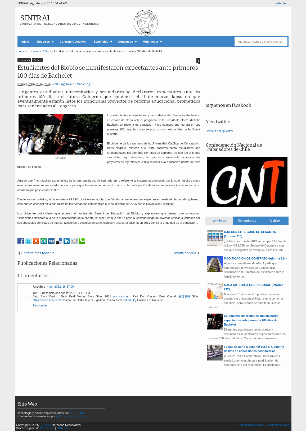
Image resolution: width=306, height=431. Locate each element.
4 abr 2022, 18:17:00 (60, 286)
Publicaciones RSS (251, 424)
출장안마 (184, 296)
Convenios (125, 41)
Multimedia (150, 41)
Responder (40, 305)
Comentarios (247, 220)
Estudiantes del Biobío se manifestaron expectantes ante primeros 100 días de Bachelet (107, 72)
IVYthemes (47, 428)
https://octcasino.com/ (47, 300)
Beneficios (100, 41)
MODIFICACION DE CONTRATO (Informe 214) (255, 258)
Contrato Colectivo (73, 41)
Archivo (275, 220)
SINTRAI (35, 18)
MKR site (63, 428)
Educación (24, 60)
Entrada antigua (184, 253)
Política (37, 60)
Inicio (25, 41)
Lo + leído (219, 220)
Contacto (279, 3)
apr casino (120, 296)
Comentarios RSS (278, 424)
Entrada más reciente (38, 253)
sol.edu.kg (129, 300)
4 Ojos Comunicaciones (71, 416)
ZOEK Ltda (77, 413)
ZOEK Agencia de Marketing (71, 84)
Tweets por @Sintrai (220, 131)
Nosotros (43, 41)
